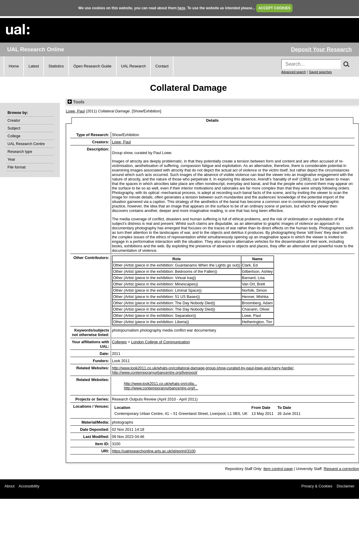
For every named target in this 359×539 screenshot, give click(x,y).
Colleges (119, 342)
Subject (13, 128)
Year (11, 159)
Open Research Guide (92, 66)
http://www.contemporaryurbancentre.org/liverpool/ (154, 372)
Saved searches (320, 72)
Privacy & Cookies (316, 486)
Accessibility (29, 486)
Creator (13, 120)
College (13, 136)
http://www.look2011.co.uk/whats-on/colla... (160, 383)
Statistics (56, 66)
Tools (76, 102)
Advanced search (293, 72)
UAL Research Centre (26, 143)
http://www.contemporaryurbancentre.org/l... (161, 388)
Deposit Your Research (321, 49)
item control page (278, 468)
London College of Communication (160, 342)
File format (16, 167)
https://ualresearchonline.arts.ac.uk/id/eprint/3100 (154, 451)
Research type (19, 151)
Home (14, 66)
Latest (33, 66)
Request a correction (341, 468)
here (181, 8)
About (9, 486)
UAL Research (133, 66)
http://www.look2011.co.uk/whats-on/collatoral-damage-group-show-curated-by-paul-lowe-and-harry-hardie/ (202, 368)
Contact (161, 66)
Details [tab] (212, 120)
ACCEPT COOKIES (274, 8)
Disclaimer (346, 486)
